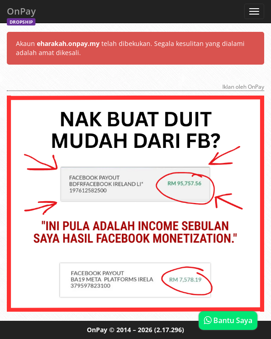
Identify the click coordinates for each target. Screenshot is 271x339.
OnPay (21, 14)
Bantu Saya (228, 320)
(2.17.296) (169, 329)
